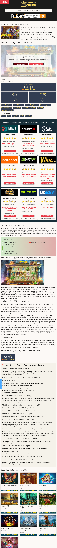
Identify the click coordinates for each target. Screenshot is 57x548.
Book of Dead (24, 485)
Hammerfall (5, 506)
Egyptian (15, 116)
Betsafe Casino (28, 135)
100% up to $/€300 (9, 144)
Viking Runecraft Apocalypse (25, 529)
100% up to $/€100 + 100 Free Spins (28, 175)
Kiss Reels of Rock (7, 528)
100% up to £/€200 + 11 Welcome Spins (9, 209)
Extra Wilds (17, 107)
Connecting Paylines (32, 105)
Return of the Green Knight (27, 507)
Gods (21, 116)
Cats (9, 116)
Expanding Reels (45, 105)
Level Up (40, 107)
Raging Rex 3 (43, 506)
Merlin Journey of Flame (9, 485)
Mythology (28, 116)
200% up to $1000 (47, 144)
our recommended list (35, 383)
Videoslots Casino (9, 198)
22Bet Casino (10, 135)
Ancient (3, 116)
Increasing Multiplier (29, 107)
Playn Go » (4, 488)
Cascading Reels (6, 105)
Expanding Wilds (6, 107)
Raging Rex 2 (43, 528)
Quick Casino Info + (9, 141)
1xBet (47, 198)
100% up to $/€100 (47, 207)
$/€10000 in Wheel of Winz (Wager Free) (47, 176)
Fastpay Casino (28, 166)
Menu (4, 2)
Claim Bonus (10, 151)
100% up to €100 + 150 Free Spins (28, 144)
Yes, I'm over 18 (36, 64)
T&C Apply (6, 153)
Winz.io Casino (47, 166)
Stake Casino (47, 135)
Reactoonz (42, 485)
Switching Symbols (7, 110)
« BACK (3, 79)
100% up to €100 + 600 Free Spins (10, 175)
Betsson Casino (9, 166)
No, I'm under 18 (20, 64)
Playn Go (23, 24)
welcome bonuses (40, 398)
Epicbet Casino (28, 198)
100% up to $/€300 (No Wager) (28, 208)
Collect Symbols (18, 105)
